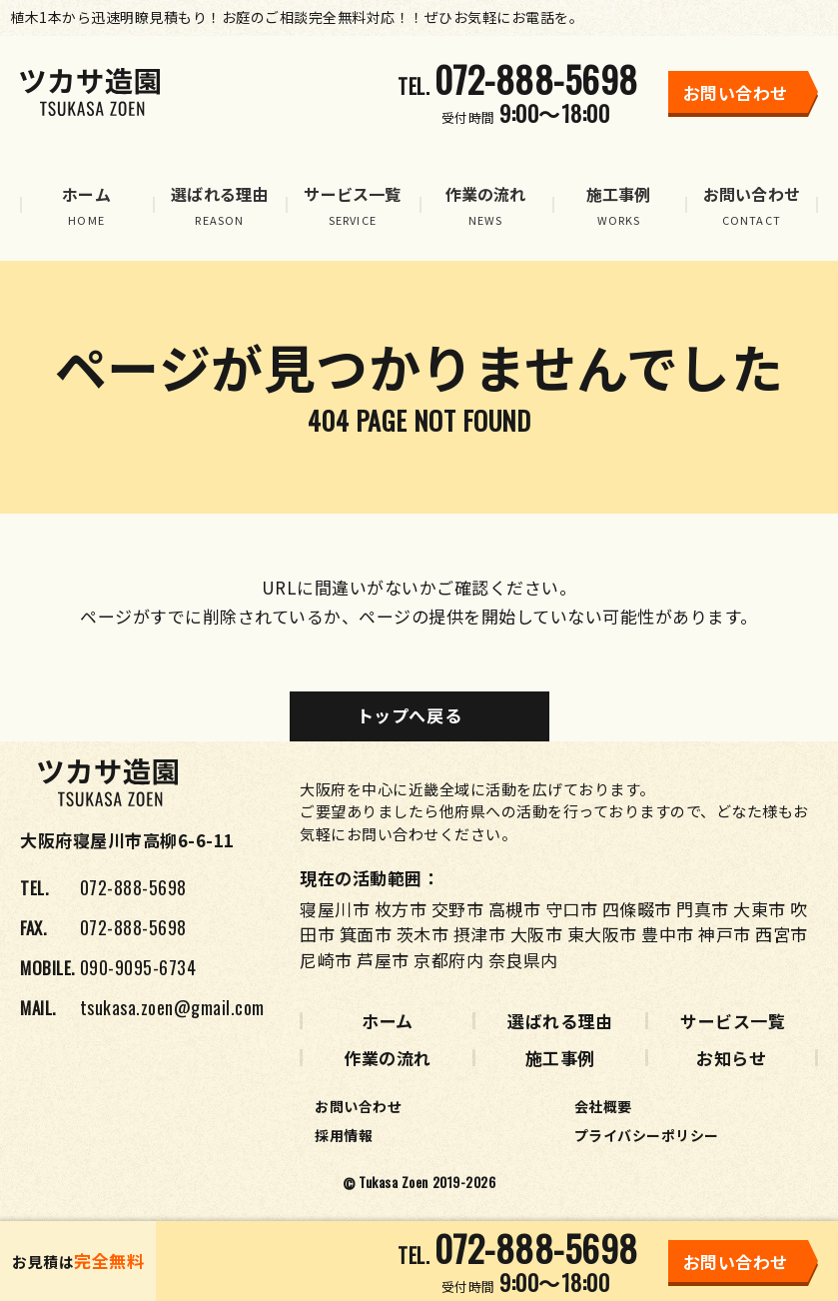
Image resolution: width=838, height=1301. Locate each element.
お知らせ (731, 1057)
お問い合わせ (358, 1106)
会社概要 (603, 1106)
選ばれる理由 (559, 1020)
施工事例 (560, 1057)
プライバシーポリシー (646, 1135)
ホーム (388, 1020)
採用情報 (344, 1135)
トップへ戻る (409, 714)
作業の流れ (387, 1057)
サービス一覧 (732, 1020)
